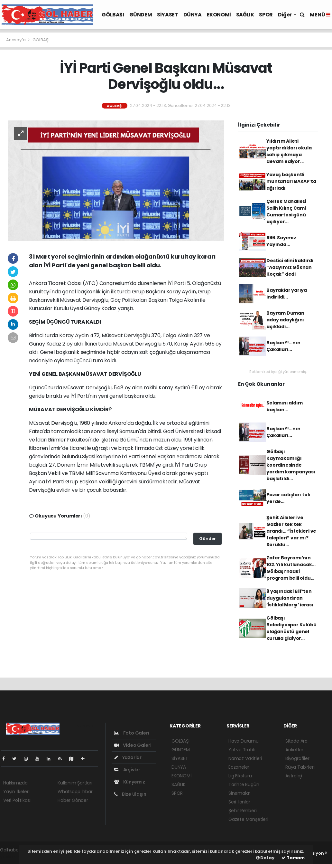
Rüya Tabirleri (299, 767)
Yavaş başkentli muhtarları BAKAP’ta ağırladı (291, 181)
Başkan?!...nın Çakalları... (283, 346)
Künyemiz (129, 782)
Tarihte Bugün (243, 784)
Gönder (207, 538)
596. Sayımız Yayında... (281, 241)
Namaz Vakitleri (245, 758)
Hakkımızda (15, 783)
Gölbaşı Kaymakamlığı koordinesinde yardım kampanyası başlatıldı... (290, 465)
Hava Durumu (243, 741)
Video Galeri (132, 745)
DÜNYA (192, 14)
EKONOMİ (219, 14)
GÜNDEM (140, 14)
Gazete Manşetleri (248, 819)
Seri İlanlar (239, 802)
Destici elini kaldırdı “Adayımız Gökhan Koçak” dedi (290, 267)
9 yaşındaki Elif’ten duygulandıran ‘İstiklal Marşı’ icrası (289, 598)
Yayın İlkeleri (16, 791)
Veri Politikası (17, 800)
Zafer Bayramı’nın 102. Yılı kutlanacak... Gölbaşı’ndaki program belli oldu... (291, 568)
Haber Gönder (73, 800)
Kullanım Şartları (75, 783)
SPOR (265, 14)
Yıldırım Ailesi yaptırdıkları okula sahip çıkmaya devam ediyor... (288, 151)
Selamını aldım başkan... (284, 406)
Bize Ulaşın (130, 794)
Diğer (285, 14)
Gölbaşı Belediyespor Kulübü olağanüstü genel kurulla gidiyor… (291, 628)
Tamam (293, 858)
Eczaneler (238, 767)
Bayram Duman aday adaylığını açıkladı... (285, 320)
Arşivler (127, 769)
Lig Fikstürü (240, 776)
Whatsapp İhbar (75, 791)
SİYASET (167, 14)
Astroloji (293, 776)
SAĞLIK (245, 14)
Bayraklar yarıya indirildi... (286, 293)
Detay (265, 858)
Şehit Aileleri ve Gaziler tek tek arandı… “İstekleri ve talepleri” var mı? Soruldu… (291, 531)
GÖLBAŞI (113, 14)
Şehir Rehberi (242, 810)
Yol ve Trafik (241, 749)
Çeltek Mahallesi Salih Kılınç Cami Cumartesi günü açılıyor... (286, 211)
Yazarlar (128, 757)
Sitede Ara (296, 741)
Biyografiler (297, 758)
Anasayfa (16, 40)
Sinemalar (239, 793)
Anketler (294, 749)
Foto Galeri (131, 733)
